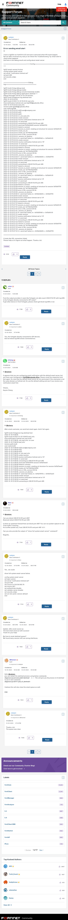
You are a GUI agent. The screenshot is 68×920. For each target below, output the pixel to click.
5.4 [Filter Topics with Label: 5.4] (6, 817)
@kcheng (9, 425)
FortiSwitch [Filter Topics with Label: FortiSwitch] (9, 831)
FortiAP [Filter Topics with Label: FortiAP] (7, 837)
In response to (15, 327)
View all (7, 905)
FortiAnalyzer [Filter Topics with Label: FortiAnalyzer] (9, 804)
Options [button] (62, 37)
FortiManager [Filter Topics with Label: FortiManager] (9, 798)
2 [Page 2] (35, 274)
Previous (28, 850)
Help (59, 4)
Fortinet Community (15, 4)
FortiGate (6, 246)
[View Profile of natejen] (11, 37)
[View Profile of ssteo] (10, 286)
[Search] (63, 22)
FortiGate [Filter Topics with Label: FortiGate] (8, 785)
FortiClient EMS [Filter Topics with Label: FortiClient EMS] (10, 824)
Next (40, 850)
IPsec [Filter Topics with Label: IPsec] (7, 844)
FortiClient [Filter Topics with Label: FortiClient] (8, 791)
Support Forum (7, 29)
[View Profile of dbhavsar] (12, 660)
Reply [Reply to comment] (46, 311)
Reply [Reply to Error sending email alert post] (25, 257)
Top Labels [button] (63, 778)
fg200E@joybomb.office (31, 377)
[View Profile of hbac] (9, 502)
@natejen (8, 372)
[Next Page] (39, 274)
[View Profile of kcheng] (10, 360)
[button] (14, 254)
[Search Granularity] (10, 22)
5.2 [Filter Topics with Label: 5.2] (6, 811)
